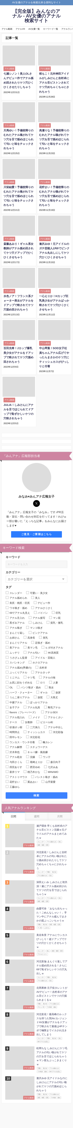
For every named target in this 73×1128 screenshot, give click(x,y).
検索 (36, 795)
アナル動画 (7, 29)
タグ (8, 587)
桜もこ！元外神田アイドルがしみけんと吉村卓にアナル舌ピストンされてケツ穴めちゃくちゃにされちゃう (54, 82)
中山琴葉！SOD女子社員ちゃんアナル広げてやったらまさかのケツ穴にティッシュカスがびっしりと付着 (54, 357)
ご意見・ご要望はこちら (36, 534)
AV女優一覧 (34, 29)
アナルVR (20, 29)
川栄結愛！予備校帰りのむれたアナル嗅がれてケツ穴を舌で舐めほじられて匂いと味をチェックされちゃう (18, 196)
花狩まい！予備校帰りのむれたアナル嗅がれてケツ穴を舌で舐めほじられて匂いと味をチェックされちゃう (54, 196)
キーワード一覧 (50, 29)
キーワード (13, 557)
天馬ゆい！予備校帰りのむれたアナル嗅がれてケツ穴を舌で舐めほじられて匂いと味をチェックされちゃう (18, 139)
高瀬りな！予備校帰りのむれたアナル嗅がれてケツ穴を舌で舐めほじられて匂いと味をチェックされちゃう (54, 139)
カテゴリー (13, 572)
